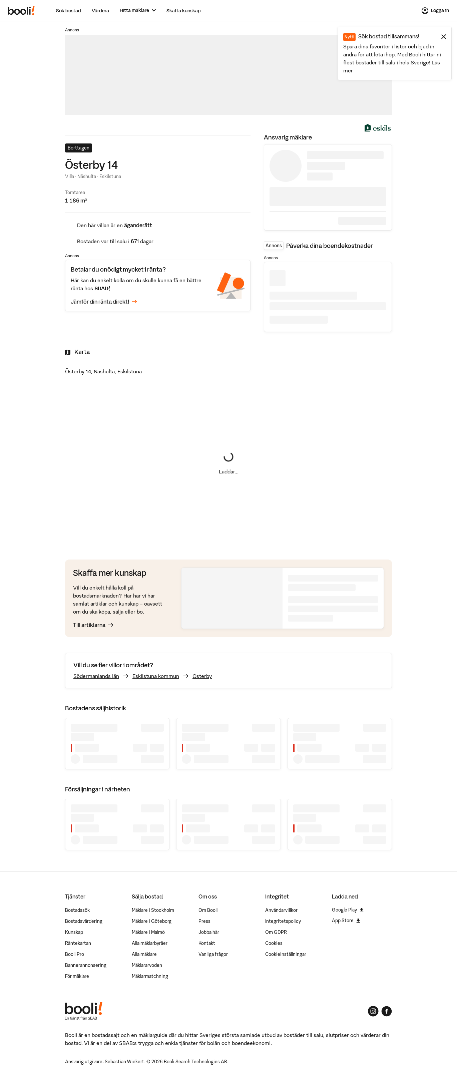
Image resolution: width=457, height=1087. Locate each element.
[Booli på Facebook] (386, 1011)
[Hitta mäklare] (138, 10)
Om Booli (208, 910)
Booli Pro (74, 954)
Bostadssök (77, 910)
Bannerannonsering (85, 965)
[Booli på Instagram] (373, 1011)
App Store (346, 921)
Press (204, 921)
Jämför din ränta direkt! (104, 301)
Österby (202, 676)
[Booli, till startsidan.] (21, 10)
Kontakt (206, 943)
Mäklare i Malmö (148, 932)
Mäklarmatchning (150, 976)
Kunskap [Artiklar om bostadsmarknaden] (74, 932)
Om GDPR (276, 932)
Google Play (348, 910)
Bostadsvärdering (83, 921)
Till (93, 625)
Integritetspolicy (283, 921)
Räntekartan (78, 943)
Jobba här (208, 932)
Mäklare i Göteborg (151, 921)
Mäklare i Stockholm (153, 910)
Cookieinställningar (285, 954)
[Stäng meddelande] (443, 36)
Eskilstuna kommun (155, 676)
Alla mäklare (144, 954)
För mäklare (77, 976)
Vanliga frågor (213, 954)
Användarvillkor (281, 910)
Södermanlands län (96, 676)
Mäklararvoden (147, 965)
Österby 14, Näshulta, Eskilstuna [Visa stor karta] (103, 371)
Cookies (274, 943)
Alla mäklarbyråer (149, 943)
